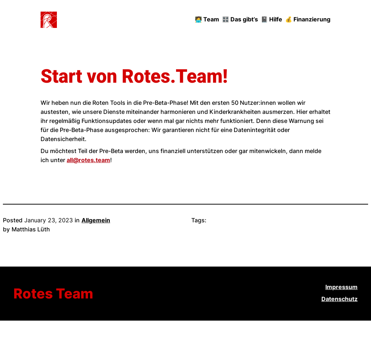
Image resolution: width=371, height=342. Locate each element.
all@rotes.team (88, 160)
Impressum (341, 287)
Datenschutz (339, 299)
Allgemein (96, 220)
